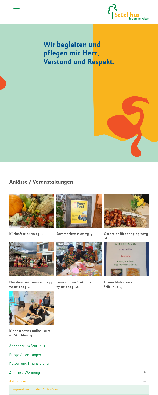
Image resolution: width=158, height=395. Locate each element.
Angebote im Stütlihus (27, 345)
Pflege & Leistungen (25, 354)
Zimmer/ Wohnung (24, 372)
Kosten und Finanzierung (29, 363)
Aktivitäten (18, 381)
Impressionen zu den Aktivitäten (35, 389)
